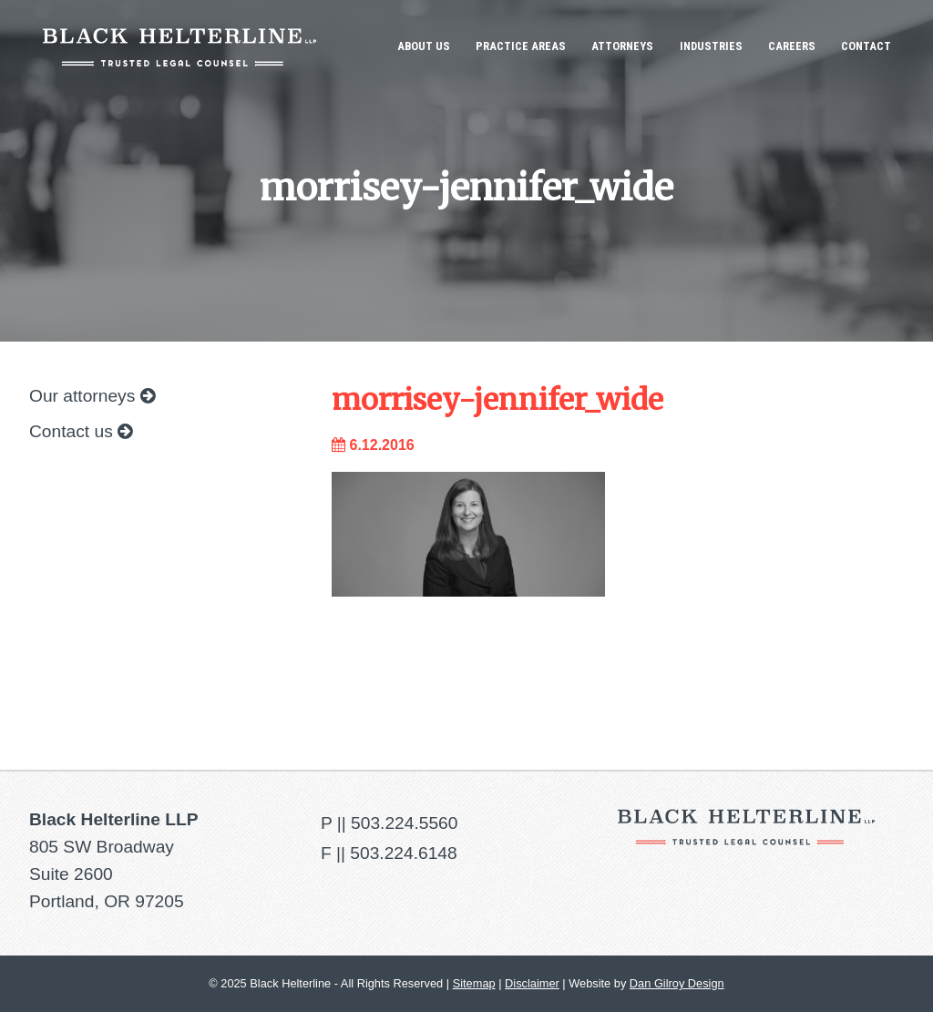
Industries (711, 46)
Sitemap (474, 983)
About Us (423, 46)
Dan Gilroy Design (677, 983)
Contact (866, 46)
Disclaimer (532, 983)
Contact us (80, 431)
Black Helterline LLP (179, 47)
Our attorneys (92, 395)
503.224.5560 (404, 823)
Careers (791, 46)
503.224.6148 (403, 853)
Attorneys (622, 46)
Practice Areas (521, 46)
